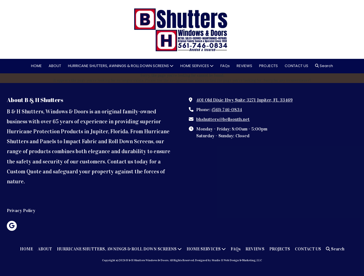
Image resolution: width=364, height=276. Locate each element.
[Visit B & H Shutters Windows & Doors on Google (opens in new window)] (12, 226)
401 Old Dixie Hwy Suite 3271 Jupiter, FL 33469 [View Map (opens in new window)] (244, 100)
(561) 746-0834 (227, 109)
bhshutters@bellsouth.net (223, 119)
